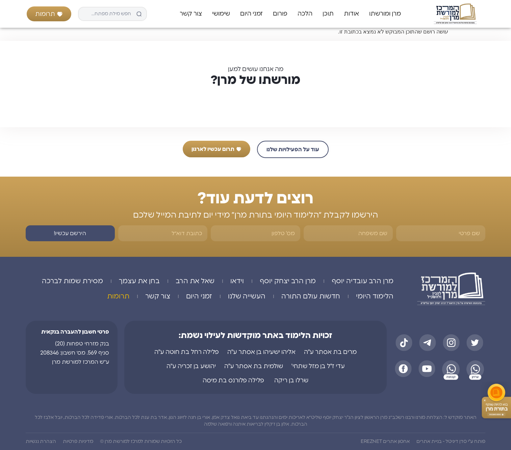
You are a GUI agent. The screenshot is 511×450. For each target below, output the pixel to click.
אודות (351, 14)
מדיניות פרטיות (78, 441)
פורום (280, 14)
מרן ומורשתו (385, 14)
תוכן (328, 14)
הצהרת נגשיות (41, 441)
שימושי (221, 14)
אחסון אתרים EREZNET (385, 441)
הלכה (305, 14)
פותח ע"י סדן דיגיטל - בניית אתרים (450, 441)
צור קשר (191, 14)
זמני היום (251, 14)
